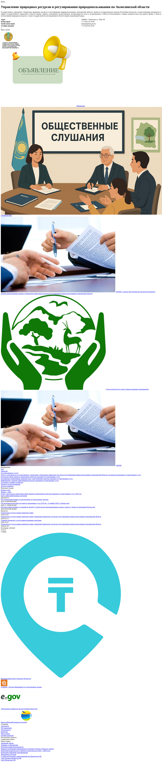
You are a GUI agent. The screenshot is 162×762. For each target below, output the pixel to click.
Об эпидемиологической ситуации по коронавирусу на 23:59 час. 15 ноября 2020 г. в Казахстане (35, 503)
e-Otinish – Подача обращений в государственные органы (21, 687)
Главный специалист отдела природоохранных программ (21, 520)
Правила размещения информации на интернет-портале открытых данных (27, 749)
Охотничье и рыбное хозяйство (12, 482)
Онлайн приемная (7, 735)
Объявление (80, 106)
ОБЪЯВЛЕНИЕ (6, 215)
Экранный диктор (7, 743)
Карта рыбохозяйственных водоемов (14, 496)
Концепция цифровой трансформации (14, 752)
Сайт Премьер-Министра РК (11, 758)
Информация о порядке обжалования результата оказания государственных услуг (30, 480)
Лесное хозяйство (7, 486)
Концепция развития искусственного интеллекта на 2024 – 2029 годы (25, 751)
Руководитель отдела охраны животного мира (17, 513)
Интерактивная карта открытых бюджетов (16, 679)
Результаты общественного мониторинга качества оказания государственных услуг (30, 477)
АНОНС (119, 465)
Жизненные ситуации (8, 754)
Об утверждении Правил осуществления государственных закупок (24, 499)
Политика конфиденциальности (12, 747)
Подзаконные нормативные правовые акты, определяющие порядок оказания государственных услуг (37, 479)
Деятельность (6, 730)
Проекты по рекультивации (10, 484)
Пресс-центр (5, 734)
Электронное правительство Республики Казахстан (19, 709)
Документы (5, 726)
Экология (4, 471)
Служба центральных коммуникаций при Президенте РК (21, 756)
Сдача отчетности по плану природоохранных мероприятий (127, 389)
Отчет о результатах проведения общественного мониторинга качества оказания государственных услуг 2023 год (41, 494)
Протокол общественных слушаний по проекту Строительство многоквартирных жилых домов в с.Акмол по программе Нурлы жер (48, 507)
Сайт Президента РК (8, 760)
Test (2, 469)
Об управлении (6, 728)
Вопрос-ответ (5, 490)
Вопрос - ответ (6, 492)
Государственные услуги (9, 473)
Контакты (4, 732)
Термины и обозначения (9, 745)
